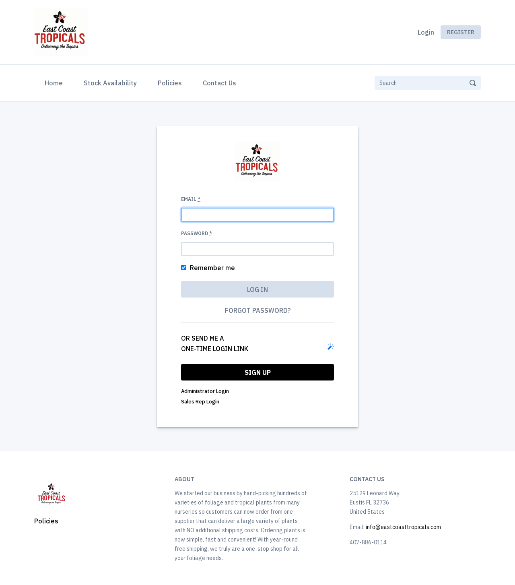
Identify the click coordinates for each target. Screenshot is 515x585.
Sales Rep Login (200, 401)
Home (55, 82)
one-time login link (214, 349)
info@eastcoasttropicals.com (403, 527)
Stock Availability (110, 83)
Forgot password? (257, 310)
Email (190, 199)
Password (196, 233)
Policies (170, 83)
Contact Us (219, 83)
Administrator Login (205, 391)
